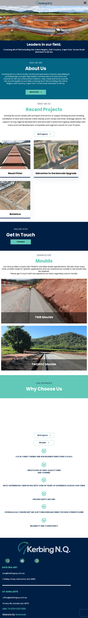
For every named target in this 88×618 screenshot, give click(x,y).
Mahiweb (21, 614)
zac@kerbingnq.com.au (13, 573)
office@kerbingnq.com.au (15, 597)
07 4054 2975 (10, 591)
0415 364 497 (9, 567)
